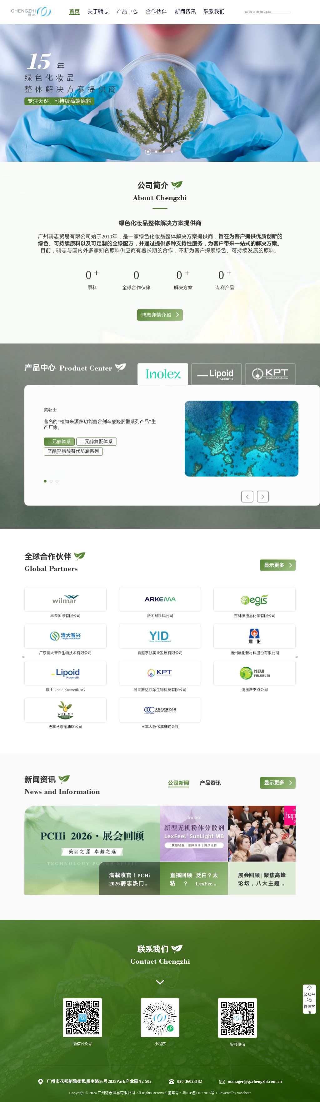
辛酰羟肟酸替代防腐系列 (73, 466)
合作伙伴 (156, 11)
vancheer (244, 1083)
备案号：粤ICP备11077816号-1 (193, 1083)
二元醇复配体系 (96, 456)
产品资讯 (210, 788)
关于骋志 (98, 11)
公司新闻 (178, 788)
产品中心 (127, 11)
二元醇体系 (59, 456)
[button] (148, 152)
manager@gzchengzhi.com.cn (255, 1071)
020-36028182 (189, 1071)
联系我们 (214, 11)
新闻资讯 (185, 11)
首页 (74, 11)
